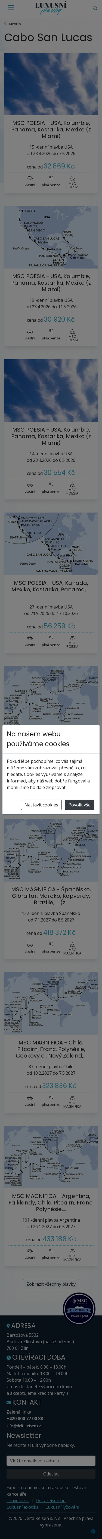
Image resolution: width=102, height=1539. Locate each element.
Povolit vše (80, 805)
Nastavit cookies (41, 805)
